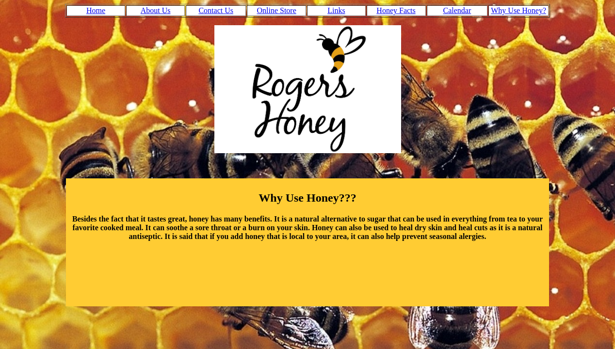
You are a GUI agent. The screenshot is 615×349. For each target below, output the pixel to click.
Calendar (457, 10)
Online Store (276, 10)
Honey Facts (395, 10)
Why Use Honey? (518, 10)
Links (336, 10)
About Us (156, 10)
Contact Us (215, 10)
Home (95, 10)
